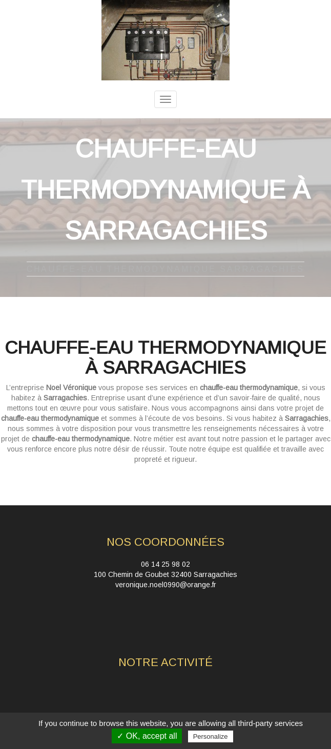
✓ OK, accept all (147, 736)
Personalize (210, 736)
